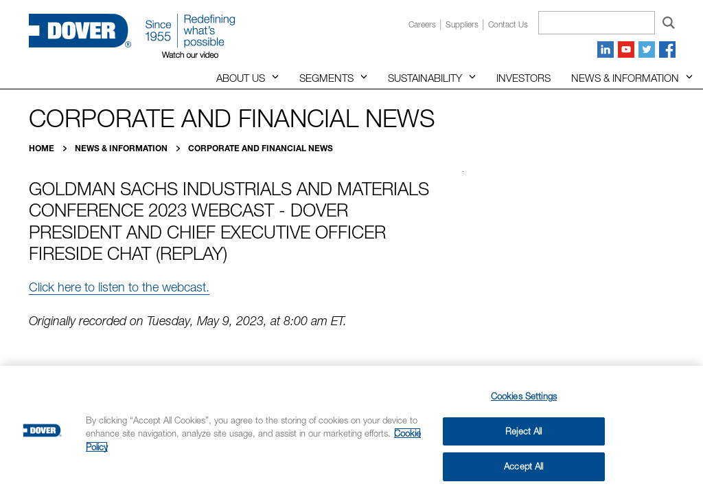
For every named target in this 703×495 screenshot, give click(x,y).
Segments (326, 78)
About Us (240, 78)
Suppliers (462, 24)
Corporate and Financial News (260, 148)
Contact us (508, 24)
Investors (523, 78)
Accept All (523, 466)
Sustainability (425, 78)
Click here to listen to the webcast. (119, 287)
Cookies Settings (524, 396)
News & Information (625, 78)
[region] (351, 430)
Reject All (523, 431)
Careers (422, 24)
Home (42, 148)
